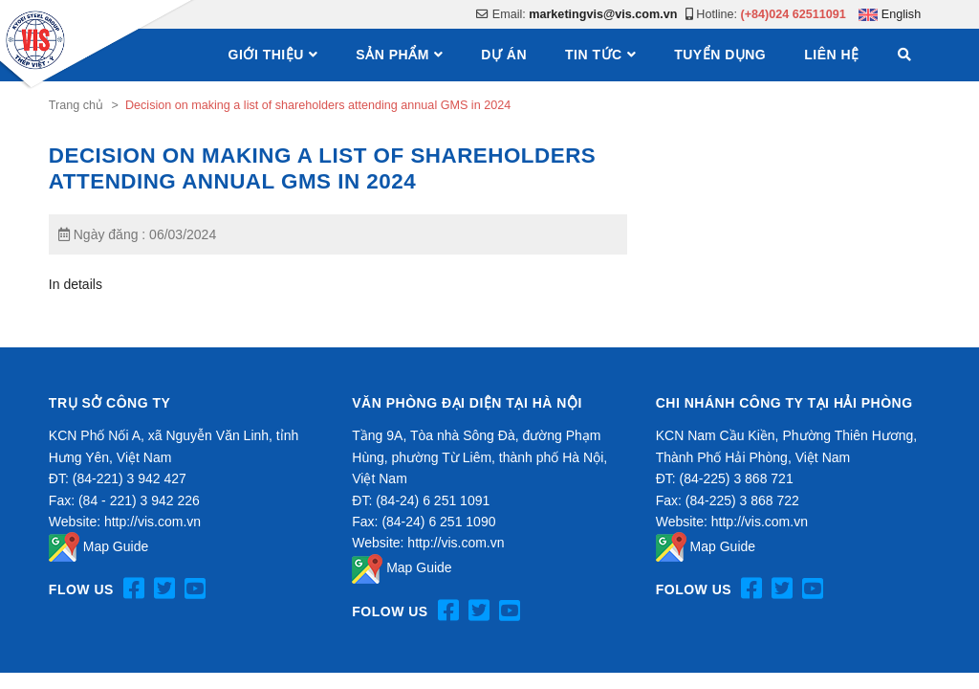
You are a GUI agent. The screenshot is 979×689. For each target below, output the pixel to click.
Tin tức (593, 54)
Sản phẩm (392, 54)
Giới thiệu (266, 54)
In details (75, 284)
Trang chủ (76, 105)
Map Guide (98, 546)
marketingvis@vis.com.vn (603, 14)
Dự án (504, 54)
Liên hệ (831, 54)
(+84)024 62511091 (793, 14)
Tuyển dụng (720, 54)
